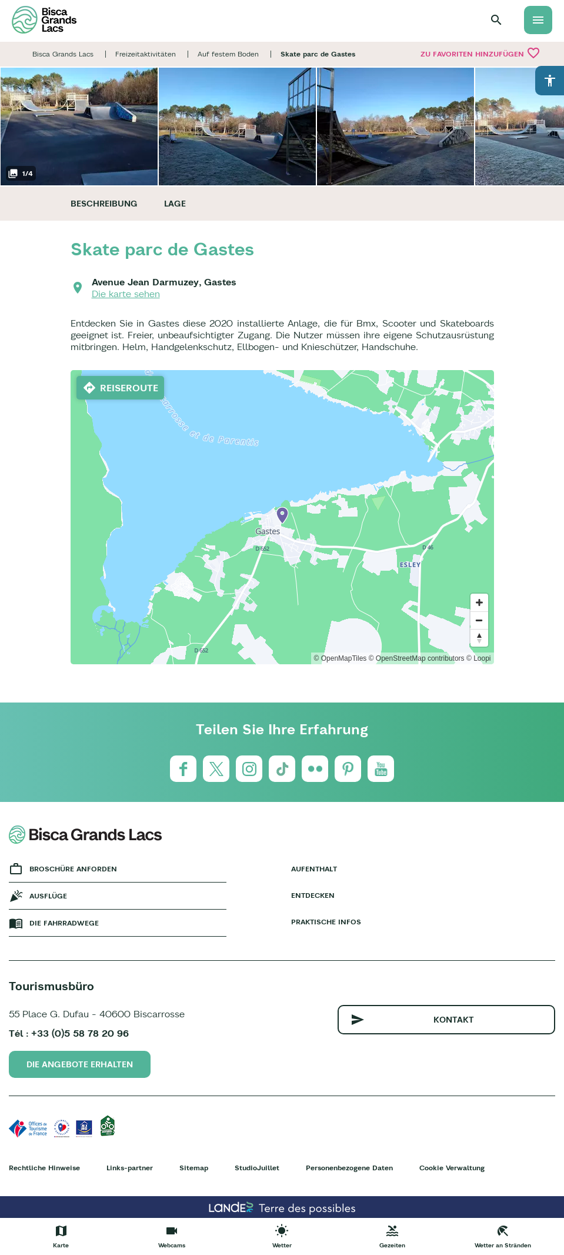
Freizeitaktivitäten (145, 53)
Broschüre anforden (73, 868)
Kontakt (453, 1019)
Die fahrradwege (64, 922)
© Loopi (478, 658)
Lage (175, 203)
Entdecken (313, 895)
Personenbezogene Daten (349, 1167)
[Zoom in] (479, 602)
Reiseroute (129, 388)
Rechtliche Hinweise (44, 1167)
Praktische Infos (326, 921)
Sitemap (193, 1167)
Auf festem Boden (228, 53)
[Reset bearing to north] (479, 638)
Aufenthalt (314, 868)
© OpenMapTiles (340, 658)
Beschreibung (104, 203)
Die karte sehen (126, 293)
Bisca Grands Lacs (63, 53)
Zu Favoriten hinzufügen (480, 53)
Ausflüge (48, 895)
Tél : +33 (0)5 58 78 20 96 (69, 1033)
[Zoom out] (479, 620)
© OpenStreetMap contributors (417, 658)
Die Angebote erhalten (79, 1064)
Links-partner (129, 1167)
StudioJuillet (257, 1167)
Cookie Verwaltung (452, 1167)
